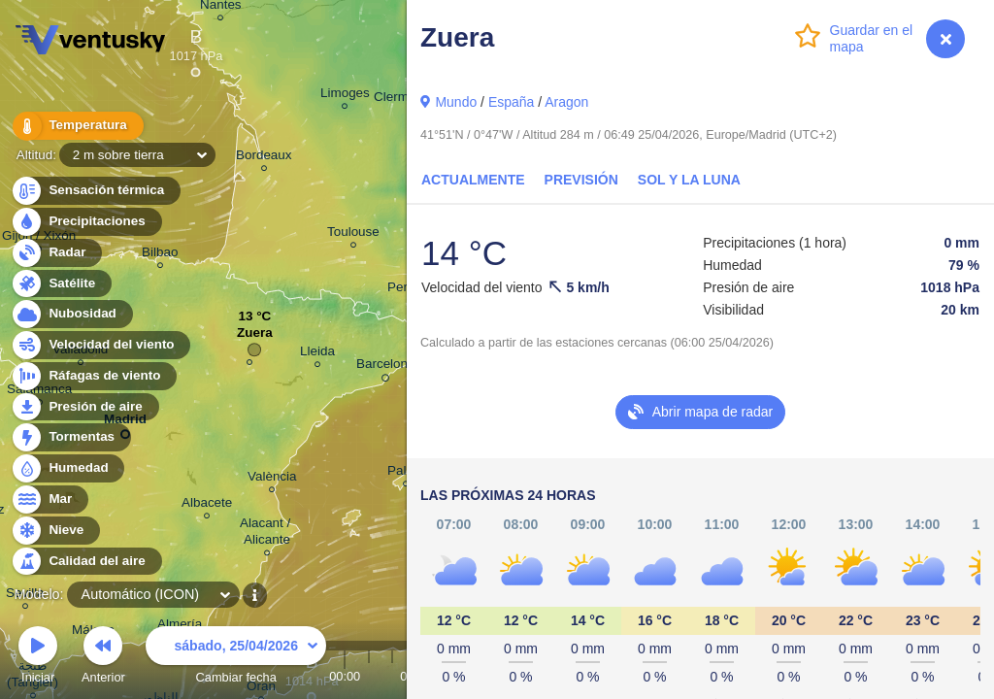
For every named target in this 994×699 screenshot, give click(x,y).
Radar (56, 253)
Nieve (54, 530)
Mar (49, 499)
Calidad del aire (86, 562)
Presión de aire (84, 407)
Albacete (207, 505)
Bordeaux (264, 158)
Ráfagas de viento (93, 376)
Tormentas (70, 437)
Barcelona (385, 367)
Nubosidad (71, 314)
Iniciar (37, 657)
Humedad (67, 468)
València (272, 479)
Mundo (456, 102)
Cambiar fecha (236, 657)
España (511, 102)
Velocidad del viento (100, 345)
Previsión (581, 179)
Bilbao (160, 255)
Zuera (255, 337)
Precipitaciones (86, 222)
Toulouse (353, 234)
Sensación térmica (95, 191)
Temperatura (76, 126)
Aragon (566, 102)
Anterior (103, 657)
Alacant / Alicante (267, 534)
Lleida (317, 354)
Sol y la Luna (689, 179)
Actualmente (473, 179)
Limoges (345, 95)
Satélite (60, 284)
